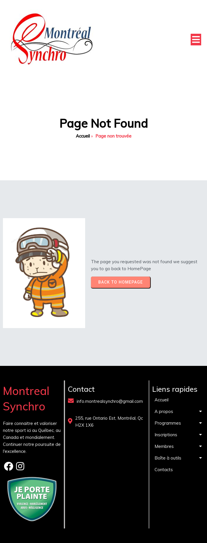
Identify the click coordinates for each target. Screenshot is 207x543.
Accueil (83, 136)
